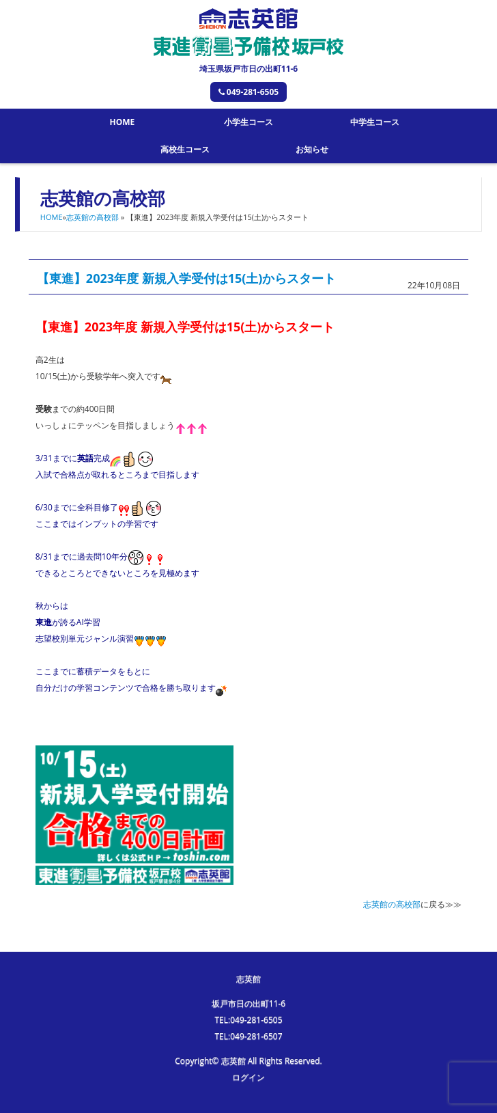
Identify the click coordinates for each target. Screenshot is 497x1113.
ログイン (248, 1077)
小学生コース (248, 122)
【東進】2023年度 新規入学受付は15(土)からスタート (187, 278)
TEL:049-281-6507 (248, 1036)
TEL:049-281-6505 (248, 1020)
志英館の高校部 (92, 217)
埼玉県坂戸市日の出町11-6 (248, 68)
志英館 (248, 979)
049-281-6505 (248, 92)
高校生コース (185, 149)
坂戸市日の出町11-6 (248, 1003)
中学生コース (374, 122)
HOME (121, 122)
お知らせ (312, 149)
